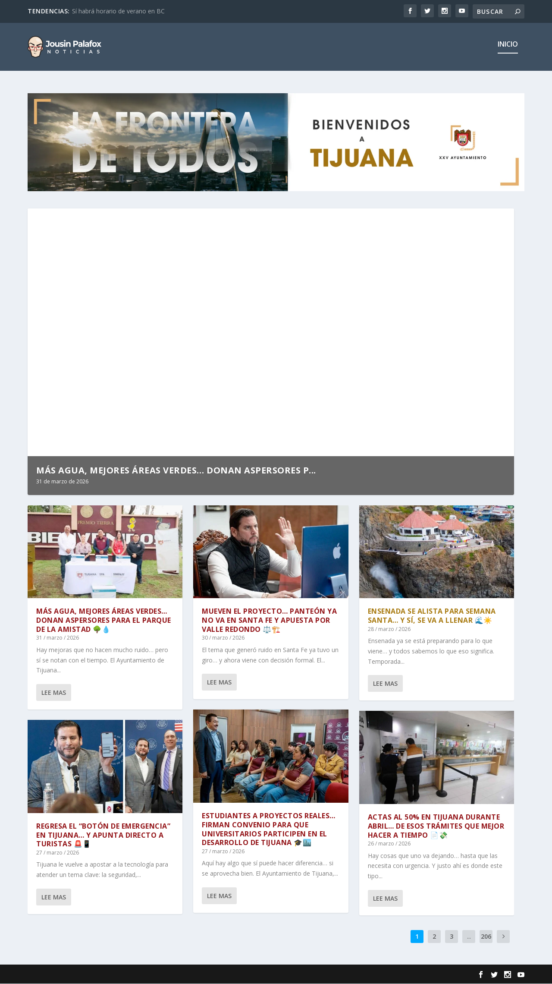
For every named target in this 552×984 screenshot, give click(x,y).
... (469, 937)
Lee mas (53, 693)
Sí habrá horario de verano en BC (118, 11)
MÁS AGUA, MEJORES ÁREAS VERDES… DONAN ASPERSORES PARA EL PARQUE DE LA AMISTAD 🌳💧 (103, 620)
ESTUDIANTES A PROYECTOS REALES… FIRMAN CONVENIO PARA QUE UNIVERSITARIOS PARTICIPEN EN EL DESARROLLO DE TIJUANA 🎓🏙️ (269, 829)
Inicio (508, 50)
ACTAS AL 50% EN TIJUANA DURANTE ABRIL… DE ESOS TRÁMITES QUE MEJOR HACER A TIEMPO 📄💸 (436, 826)
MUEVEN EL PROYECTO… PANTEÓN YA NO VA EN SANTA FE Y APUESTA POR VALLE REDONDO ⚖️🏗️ (269, 620)
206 (486, 937)
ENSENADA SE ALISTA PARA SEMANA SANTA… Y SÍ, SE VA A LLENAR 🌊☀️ (432, 616)
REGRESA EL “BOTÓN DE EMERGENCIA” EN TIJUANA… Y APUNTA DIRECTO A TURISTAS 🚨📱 (103, 835)
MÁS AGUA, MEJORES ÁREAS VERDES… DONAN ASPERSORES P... (176, 470)
